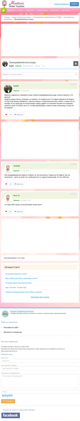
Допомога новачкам (13, 332)
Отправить (8, 401)
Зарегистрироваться (61, 4)
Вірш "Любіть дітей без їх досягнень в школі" (21, 278)
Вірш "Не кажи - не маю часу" (16, 287)
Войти (74, 4)
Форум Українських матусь (21, 17)
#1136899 (73, 164)
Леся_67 (16, 195)
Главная (7, 17)
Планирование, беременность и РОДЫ (48, 17)
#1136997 (73, 194)
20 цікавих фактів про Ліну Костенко (18, 283)
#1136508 (73, 84)
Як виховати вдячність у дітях (16, 274)
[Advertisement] (40, 40)
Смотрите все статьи (40, 297)
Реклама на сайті (11, 327)
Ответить (18, 115)
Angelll (11, 66)
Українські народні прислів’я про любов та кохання (23, 292)
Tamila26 (16, 166)
